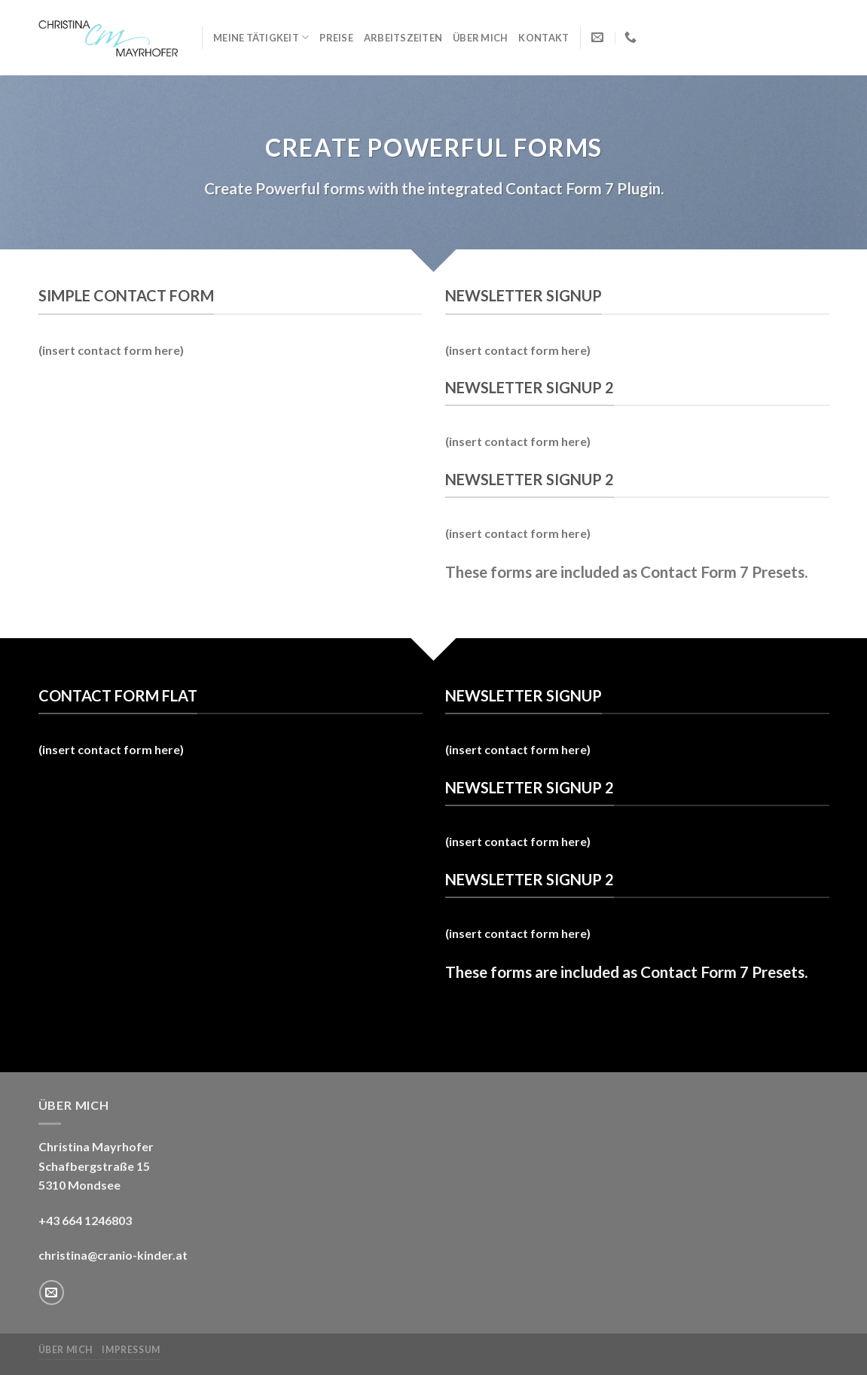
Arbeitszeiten (403, 38)
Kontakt (543, 38)
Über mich (480, 38)
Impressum (131, 1349)
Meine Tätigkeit (261, 37)
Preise (336, 38)
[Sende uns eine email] (51, 1292)
